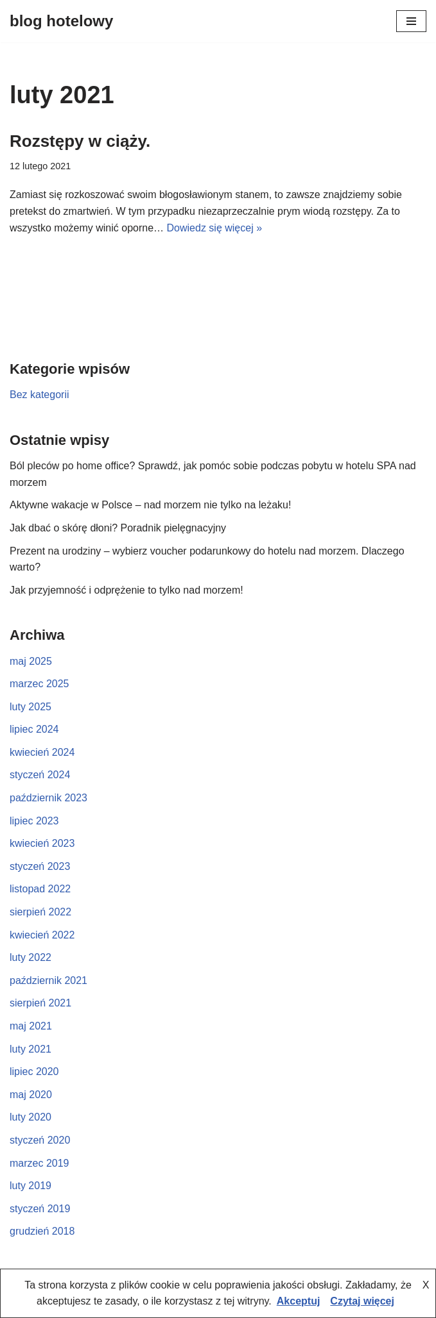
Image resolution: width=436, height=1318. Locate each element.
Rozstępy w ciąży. (80, 141)
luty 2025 (30, 706)
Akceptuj (298, 1301)
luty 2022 (30, 957)
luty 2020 (30, 1117)
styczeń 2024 (40, 774)
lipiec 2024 (34, 729)
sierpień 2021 (40, 1002)
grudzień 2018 (42, 1231)
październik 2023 (48, 797)
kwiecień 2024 (42, 752)
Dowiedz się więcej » (215, 227)
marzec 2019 (39, 1163)
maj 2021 (31, 1026)
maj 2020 (31, 1094)
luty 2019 (30, 1185)
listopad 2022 (40, 888)
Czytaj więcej (362, 1301)
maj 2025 (31, 661)
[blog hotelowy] (61, 21)
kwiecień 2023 (42, 843)
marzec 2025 (39, 683)
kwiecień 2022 (42, 935)
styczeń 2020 (40, 1140)
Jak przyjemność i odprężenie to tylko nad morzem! (126, 590)
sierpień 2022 (40, 911)
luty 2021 (30, 1049)
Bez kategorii (39, 394)
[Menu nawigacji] (411, 21)
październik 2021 (48, 980)
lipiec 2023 (34, 820)
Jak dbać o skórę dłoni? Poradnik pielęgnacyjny (118, 527)
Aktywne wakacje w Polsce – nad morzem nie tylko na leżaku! (150, 504)
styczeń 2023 (40, 866)
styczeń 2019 (40, 1208)
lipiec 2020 (34, 1071)
